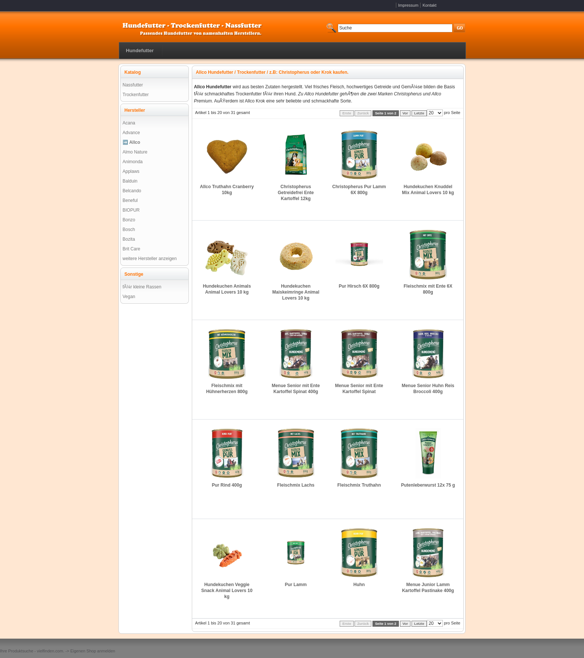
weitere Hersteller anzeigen (150, 258)
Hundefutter (140, 50)
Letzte (419, 113)
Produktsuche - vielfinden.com (35, 651)
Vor (405, 113)
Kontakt (429, 5)
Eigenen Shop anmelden (92, 651)
